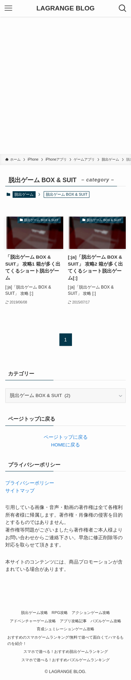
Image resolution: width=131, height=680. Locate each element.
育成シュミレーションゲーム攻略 (65, 629)
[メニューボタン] (8, 8)
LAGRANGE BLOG (65, 8)
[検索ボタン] (122, 8)
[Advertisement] (65, 85)
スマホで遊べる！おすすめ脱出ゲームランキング (65, 651)
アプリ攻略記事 (73, 621)
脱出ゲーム (24, 194)
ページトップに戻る (66, 437)
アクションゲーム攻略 (91, 612)
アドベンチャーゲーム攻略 (33, 621)
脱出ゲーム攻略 (34, 612)
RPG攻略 (60, 612)
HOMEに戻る (65, 444)
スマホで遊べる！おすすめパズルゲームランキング (65, 660)
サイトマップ (20, 490)
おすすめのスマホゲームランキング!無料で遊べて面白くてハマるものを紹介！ (65, 640)
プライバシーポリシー (29, 483)
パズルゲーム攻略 (105, 621)
